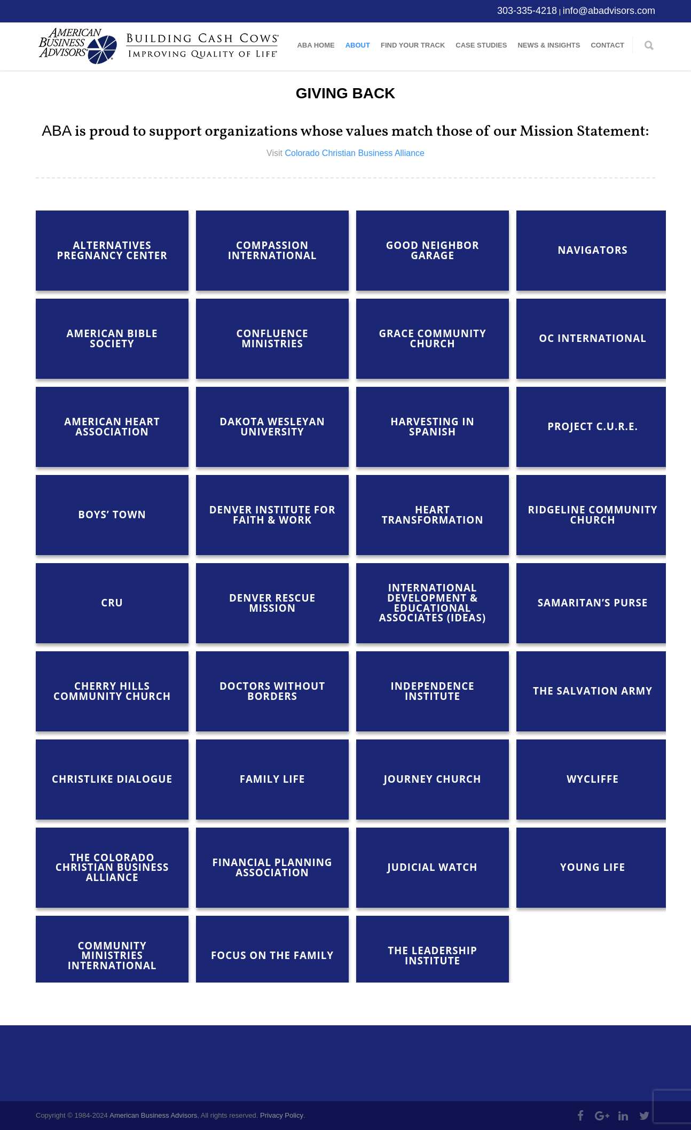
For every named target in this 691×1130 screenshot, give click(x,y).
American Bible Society (112, 338)
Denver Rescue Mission (272, 602)
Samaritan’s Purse (593, 602)
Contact (607, 45)
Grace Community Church (432, 338)
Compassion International (272, 250)
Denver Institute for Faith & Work (272, 514)
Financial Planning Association (273, 867)
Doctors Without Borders (272, 691)
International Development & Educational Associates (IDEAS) (432, 602)
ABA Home (315, 45)
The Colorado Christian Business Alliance (112, 867)
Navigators (592, 249)
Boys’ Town (112, 514)
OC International (592, 338)
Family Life (272, 778)
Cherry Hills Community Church (112, 691)
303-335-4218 (527, 10)
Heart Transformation (433, 514)
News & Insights (548, 45)
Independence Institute (432, 691)
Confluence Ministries (272, 338)
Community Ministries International (112, 955)
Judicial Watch (433, 867)
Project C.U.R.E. (592, 426)
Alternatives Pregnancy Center (112, 250)
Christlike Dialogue (112, 778)
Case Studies (481, 45)
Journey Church (433, 778)
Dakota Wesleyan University (272, 426)
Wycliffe (592, 778)
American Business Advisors (153, 1115)
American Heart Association (112, 426)
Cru (112, 602)
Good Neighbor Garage (433, 250)
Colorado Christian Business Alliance (354, 153)
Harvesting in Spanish (432, 426)
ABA (57, 130)
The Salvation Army (593, 690)
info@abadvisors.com (609, 10)
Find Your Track (413, 45)
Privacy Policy (281, 1115)
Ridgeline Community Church (593, 514)
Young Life (592, 867)
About (357, 45)
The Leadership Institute (432, 955)
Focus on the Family (272, 955)
